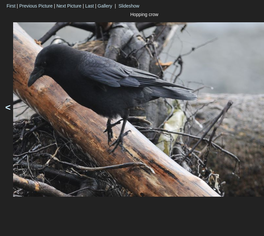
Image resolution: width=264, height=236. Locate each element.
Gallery (105, 6)
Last (89, 6)
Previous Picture (36, 6)
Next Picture (68, 6)
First (11, 6)
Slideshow (128, 6)
